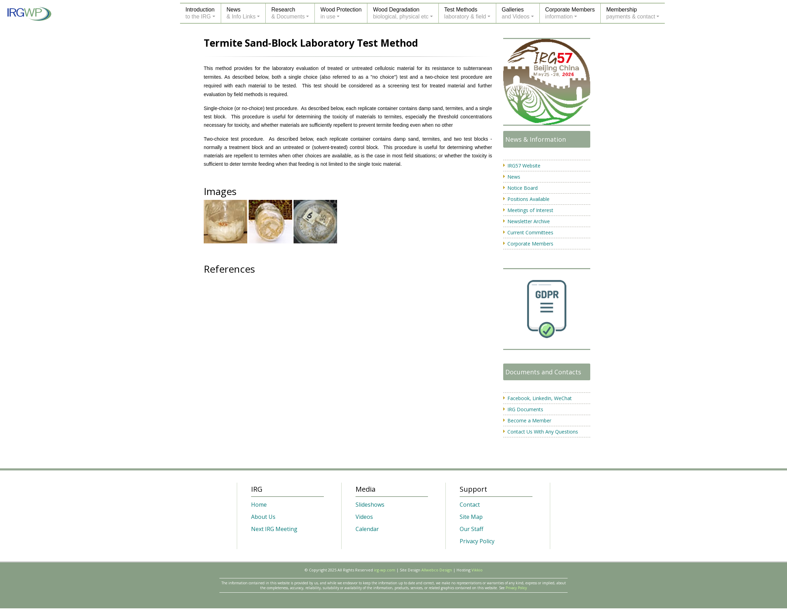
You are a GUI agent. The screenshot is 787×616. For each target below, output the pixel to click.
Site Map (471, 517)
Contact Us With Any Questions (542, 431)
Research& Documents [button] (288, 13)
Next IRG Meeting (274, 529)
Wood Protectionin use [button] (340, 13)
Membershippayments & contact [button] (630, 13)
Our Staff (471, 529)
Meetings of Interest (530, 210)
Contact (470, 504)
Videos (364, 517)
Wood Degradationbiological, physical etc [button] (400, 13)
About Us (263, 517)
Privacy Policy (477, 541)
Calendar (367, 529)
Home (259, 504)
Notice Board (522, 188)
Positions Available (528, 199)
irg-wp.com (384, 569)
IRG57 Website (523, 165)
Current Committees (530, 232)
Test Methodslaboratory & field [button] (465, 13)
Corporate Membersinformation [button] (570, 13)
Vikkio (477, 569)
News (513, 176)
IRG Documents (525, 409)
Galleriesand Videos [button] (516, 13)
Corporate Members (530, 243)
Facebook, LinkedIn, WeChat (539, 398)
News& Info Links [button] (241, 13)
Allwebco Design (436, 569)
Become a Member (529, 420)
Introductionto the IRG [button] (200, 13)
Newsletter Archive (528, 221)
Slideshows (370, 504)
